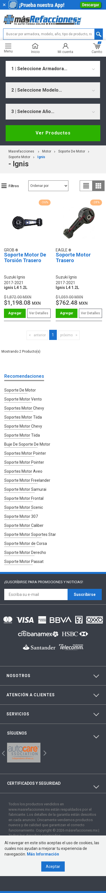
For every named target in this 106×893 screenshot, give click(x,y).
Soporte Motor (19, 157)
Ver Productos (53, 133)
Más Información (43, 854)
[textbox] (53, 34)
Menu (8, 48)
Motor (46, 151)
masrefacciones (21, 151)
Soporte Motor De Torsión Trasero (25, 257)
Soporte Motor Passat (24, 561)
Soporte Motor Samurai (25, 489)
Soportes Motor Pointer (25, 453)
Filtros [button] (13, 186)
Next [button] (44, 752)
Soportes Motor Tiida (23, 417)
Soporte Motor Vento (23, 399)
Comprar (15, 313)
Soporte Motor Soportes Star (30, 534)
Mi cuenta (65, 48)
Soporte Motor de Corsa (25, 543)
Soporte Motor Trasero (73, 257)
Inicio (35, 48)
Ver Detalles (38, 313)
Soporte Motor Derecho (25, 552)
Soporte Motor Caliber (24, 525)
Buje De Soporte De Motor (27, 444)
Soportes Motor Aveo (23, 471)
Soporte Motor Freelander (27, 480)
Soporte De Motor (71, 151)
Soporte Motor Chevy (23, 426)
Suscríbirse (85, 594)
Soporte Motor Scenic (23, 507)
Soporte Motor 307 (21, 516)
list (86, 186)
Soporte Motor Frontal (24, 498)
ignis (41, 157)
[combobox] (53, 69)
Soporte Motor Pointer (24, 462)
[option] (23, 752)
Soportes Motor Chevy (24, 408)
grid (98, 186)
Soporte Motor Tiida (22, 435)
